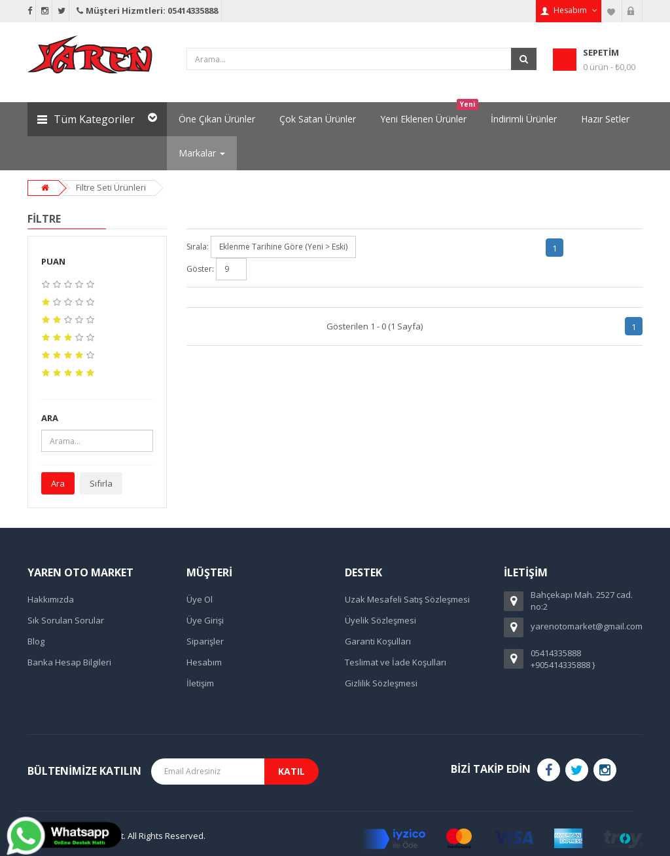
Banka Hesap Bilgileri (69, 662)
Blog (35, 641)
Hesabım (204, 662)
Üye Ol (199, 599)
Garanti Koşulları (378, 641)
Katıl (291, 771)
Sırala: (197, 246)
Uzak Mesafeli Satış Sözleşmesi (407, 599)
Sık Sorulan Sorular (65, 620)
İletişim (200, 683)
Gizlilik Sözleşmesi (381, 683)
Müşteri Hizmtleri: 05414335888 (146, 10)
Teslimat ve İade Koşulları (395, 662)
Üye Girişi (205, 620)
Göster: (200, 268)
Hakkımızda (50, 599)
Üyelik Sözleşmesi (380, 620)
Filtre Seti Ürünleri (111, 187)
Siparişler (205, 641)
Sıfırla (101, 483)
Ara (58, 483)
